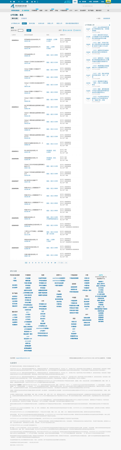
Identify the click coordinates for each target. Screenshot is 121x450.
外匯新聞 (86, 283)
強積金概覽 (87, 317)
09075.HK (27, 86)
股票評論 (59, 296)
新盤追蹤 (100, 319)
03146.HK (27, 189)
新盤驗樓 (100, 317)
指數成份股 (28, 297)
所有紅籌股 (28, 302)
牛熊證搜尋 (74, 300)
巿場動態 (87, 288)
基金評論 (59, 301)
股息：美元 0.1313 (52, 129)
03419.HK (27, 175)
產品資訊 (14, 285)
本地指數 (27, 278)
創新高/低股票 (28, 290)
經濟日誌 (27, 343)
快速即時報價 (43, 278)
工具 (86, 309)
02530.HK (27, 226)
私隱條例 (14, 324)
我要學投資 (101, 311)
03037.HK (27, 182)
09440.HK (27, 93)
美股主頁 (74, 321)
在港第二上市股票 (28, 307)
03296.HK (27, 241)
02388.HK (27, 248)
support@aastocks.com (23, 358)
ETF (27, 312)
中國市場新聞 (59, 285)
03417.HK (27, 168)
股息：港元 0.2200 (52, 181)
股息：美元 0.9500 (52, 188)
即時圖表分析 (43, 283)
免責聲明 (14, 322)
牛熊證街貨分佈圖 (74, 305)
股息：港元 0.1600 (52, 173)
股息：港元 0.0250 (52, 225)
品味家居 (100, 315)
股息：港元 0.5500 (52, 69)
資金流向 (42, 318)
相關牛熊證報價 (42, 292)
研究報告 (59, 306)
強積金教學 (87, 325)
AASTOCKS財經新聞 (59, 278)
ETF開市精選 (101, 294)
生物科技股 (28, 310)
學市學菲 (100, 292)
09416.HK (27, 123)
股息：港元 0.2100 (52, 62)
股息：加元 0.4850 (52, 55)
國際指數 (27, 280)
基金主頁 (86, 299)
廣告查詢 (14, 320)
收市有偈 (100, 288)
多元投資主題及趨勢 (101, 296)
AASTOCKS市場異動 (42, 328)
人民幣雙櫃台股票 (28, 292)
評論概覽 (59, 294)
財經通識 (100, 313)
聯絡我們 (14, 306)
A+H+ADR (28, 341)
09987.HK (27, 256)
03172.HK (27, 234)
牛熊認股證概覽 (74, 278)
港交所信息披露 (59, 283)
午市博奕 (100, 290)
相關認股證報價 (42, 290)
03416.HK (27, 116)
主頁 (15, 278)
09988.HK (27, 130)
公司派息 (27, 319)
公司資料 (43, 330)
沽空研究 (27, 317)
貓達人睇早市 (101, 283)
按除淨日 (77, 30)
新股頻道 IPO (28, 331)
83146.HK (27, 211)
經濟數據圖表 (28, 348)
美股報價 (74, 324)
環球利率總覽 (28, 350)
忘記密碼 (14, 301)
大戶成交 (42, 316)
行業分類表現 (28, 295)
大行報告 (27, 324)
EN (22, 1)
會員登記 (14, 296)
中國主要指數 (28, 283)
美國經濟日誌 (74, 336)
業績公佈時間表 (28, 326)
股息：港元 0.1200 (52, 166)
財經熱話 (100, 302)
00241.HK (27, 41)
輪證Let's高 (101, 306)
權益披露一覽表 (28, 334)
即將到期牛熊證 (74, 310)
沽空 (43, 311)
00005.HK (27, 219)
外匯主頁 (86, 278)
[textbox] (20, 30)
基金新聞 (86, 304)
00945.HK (27, 56)
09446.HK (27, 204)
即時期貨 (27, 285)
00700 (88, 83)
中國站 (15, 280)
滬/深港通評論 (59, 299)
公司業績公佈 (89, 25)
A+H (28, 336)
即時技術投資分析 (43, 333)
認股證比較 (74, 289)
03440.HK (27, 70)
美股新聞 (74, 333)
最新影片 (100, 281)
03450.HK (27, 78)
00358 (88, 52)
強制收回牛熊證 (74, 313)
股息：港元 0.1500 (52, 107)
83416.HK (27, 138)
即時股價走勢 (43, 309)
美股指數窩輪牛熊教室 (101, 309)
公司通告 (27, 314)
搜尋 (29, 30)
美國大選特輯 (101, 300)
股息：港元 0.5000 (52, 77)
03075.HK (27, 63)
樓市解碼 (100, 321)
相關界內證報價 (42, 295)
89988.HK (27, 145)
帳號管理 (15, 299)
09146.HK (27, 196)
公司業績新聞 (28, 322)
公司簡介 (14, 315)
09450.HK (27, 101)
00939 (88, 44)
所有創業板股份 (28, 305)
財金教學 (14, 287)
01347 (88, 29)
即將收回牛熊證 (74, 308)
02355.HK (27, 159)
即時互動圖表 (43, 285)
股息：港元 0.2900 (52, 247)
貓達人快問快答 (100, 286)
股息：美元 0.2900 (52, 255)
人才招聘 (14, 317)
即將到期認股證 (74, 292)
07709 (88, 37)
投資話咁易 (101, 298)
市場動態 (74, 326)
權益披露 (42, 323)
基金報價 (87, 301)
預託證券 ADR (28, 338)
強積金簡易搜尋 (86, 320)
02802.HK (27, 108)
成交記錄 (42, 313)
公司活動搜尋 (28, 329)
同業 (43, 321)
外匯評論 (59, 304)
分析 (74, 329)
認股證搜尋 (74, 287)
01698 (88, 67)
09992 (88, 98)
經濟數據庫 (28, 346)
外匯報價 (87, 280)
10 (55, 262)
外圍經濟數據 (74, 338)
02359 (88, 91)
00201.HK (27, 152)
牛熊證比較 (74, 303)
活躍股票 (27, 288)
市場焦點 (100, 304)
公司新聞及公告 (42, 326)
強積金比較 (87, 322)
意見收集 (14, 303)
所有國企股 (28, 300)
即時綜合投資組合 (43, 335)
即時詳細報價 (43, 280)
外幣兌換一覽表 (86, 290)
